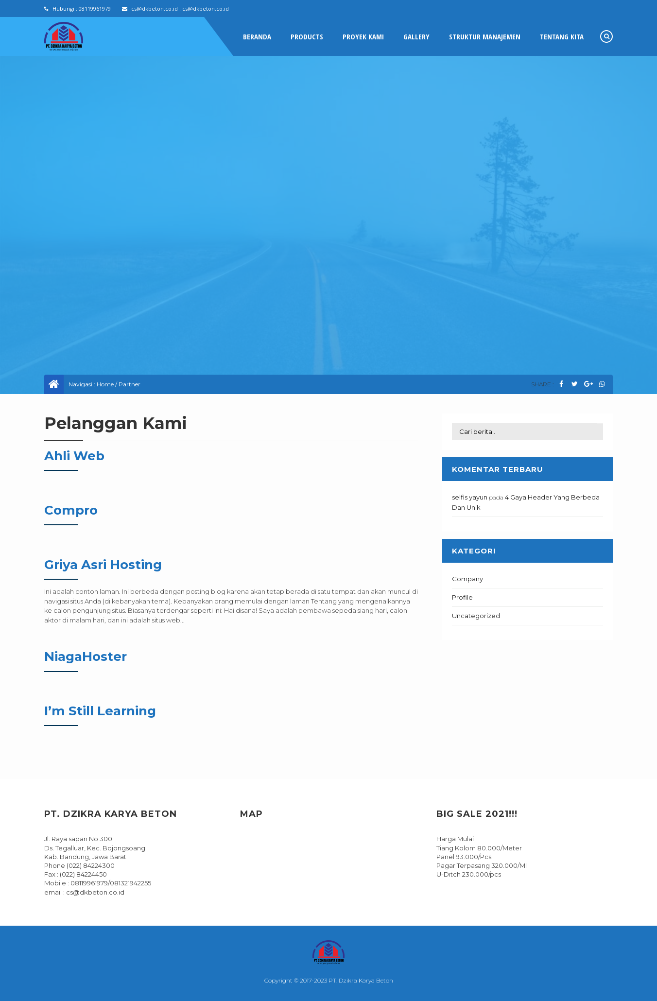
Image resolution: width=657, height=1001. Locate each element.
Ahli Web (74, 456)
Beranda (257, 36)
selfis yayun (469, 497)
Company (467, 579)
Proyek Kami (363, 36)
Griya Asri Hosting (103, 564)
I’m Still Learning (100, 711)
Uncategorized (476, 616)
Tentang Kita (562, 36)
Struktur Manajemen (484, 36)
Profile (462, 597)
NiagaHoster (85, 656)
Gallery (416, 36)
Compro (71, 510)
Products (307, 36)
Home (105, 384)
